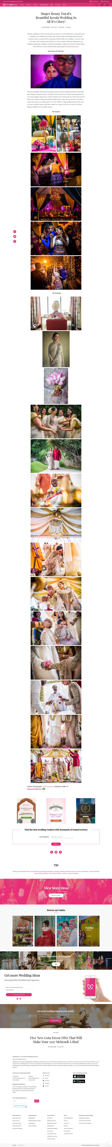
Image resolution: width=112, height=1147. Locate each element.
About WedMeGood (68, 1118)
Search (56, 844)
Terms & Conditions (68, 1128)
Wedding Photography (52, 1128)
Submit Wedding (32, 1125)
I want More (55, 1020)
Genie (64, 4)
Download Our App (17, 1123)
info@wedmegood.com (33, 1078)
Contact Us (66, 1123)
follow (56, 964)
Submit (36, 1101)
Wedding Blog (31, 1118)
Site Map (66, 1125)
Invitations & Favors (51, 1133)
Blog (51, 4)
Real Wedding (31, 1123)
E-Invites (57, 4)
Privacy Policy (67, 1131)
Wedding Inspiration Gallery (34, 1120)
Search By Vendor (17, 1118)
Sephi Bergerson (73, 46)
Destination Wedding (17, 1128)
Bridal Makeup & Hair (52, 1123)
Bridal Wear (49, 1118)
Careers (66, 1120)
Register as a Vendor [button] (19, 1105)
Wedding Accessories (52, 1136)
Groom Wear (50, 1131)
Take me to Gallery (56, 895)
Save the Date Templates (85, 1120)
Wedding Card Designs (84, 1118)
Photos (35, 4)
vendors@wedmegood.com (19, 1078)
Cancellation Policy (68, 1133)
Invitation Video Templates (85, 1123)
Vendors (28, 4)
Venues (22, 4)
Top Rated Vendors (17, 1125)
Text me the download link (19, 994)
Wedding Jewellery (51, 1120)
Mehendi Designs (51, 1138)
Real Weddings (44, 4)
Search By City (16, 1120)
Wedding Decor (50, 1125)
